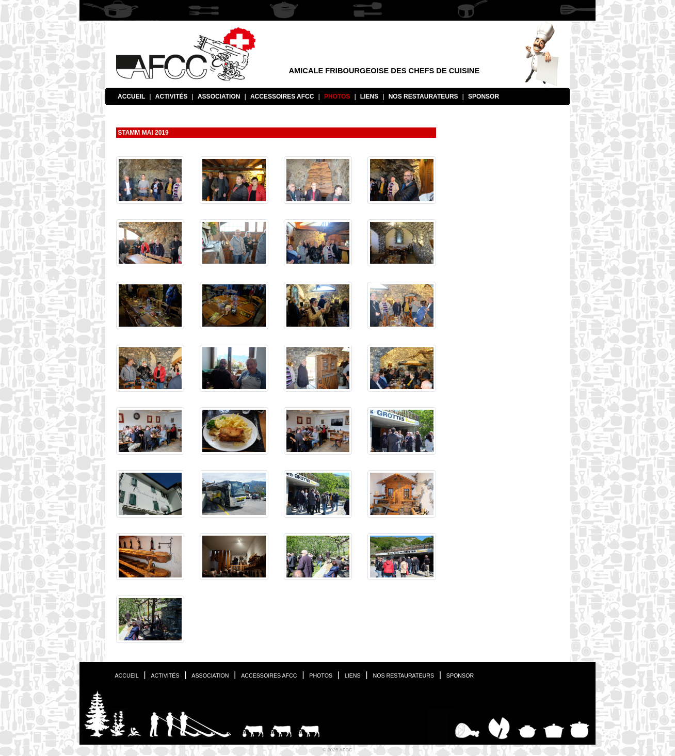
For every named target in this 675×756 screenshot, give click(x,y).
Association (219, 96)
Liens (369, 96)
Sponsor (483, 96)
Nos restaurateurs (423, 96)
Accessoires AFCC (282, 96)
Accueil (131, 96)
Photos (337, 96)
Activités (171, 96)
